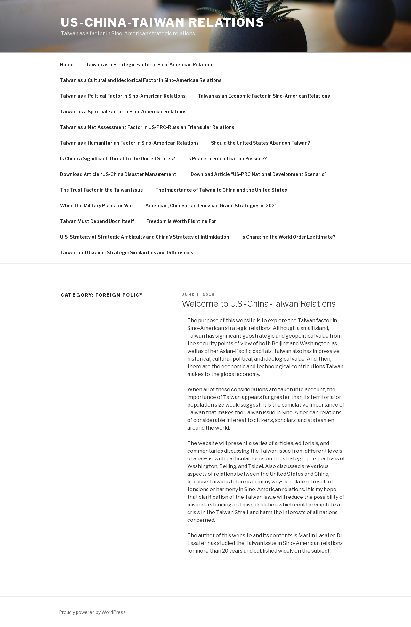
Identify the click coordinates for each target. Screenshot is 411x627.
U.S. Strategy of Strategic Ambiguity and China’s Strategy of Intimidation (144, 236)
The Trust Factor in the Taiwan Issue (101, 189)
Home (67, 64)
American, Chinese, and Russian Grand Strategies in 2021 (211, 205)
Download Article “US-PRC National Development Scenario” (259, 174)
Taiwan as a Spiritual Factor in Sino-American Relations (123, 111)
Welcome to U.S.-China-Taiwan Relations (259, 304)
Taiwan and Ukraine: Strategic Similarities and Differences (126, 252)
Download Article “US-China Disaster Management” (119, 174)
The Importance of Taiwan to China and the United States (221, 189)
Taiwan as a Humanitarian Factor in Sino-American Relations (129, 142)
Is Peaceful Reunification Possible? (227, 158)
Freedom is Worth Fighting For (181, 221)
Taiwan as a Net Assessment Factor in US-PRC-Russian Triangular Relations (147, 127)
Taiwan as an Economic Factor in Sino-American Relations (264, 95)
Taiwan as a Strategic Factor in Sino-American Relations (150, 64)
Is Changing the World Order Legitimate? (288, 236)
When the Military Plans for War (96, 205)
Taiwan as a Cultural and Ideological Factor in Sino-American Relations (141, 80)
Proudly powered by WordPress (92, 612)
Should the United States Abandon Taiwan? (260, 142)
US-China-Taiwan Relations (163, 22)
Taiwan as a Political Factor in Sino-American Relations (123, 95)
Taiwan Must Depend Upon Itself (97, 221)
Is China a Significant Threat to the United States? (117, 158)
